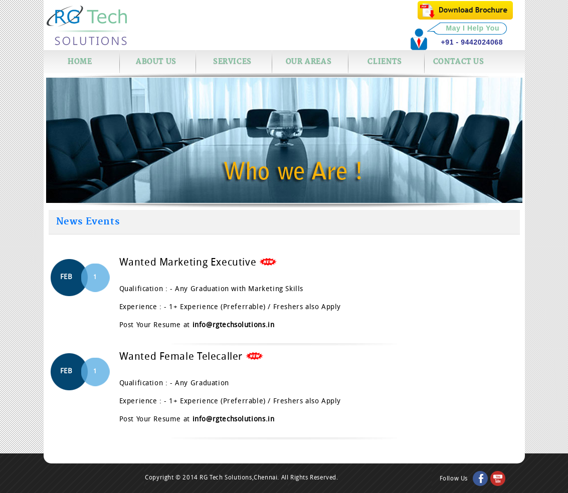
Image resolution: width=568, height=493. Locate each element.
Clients (384, 61)
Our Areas (308, 61)
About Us (156, 61)
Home (80, 61)
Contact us (458, 61)
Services (232, 61)
